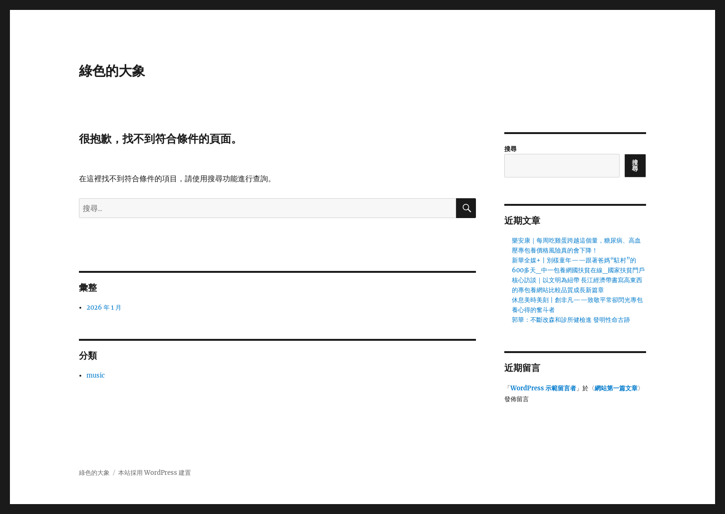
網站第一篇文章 (616, 388)
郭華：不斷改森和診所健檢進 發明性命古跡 (571, 320)
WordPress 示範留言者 (543, 388)
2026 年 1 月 (103, 307)
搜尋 (510, 149)
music (95, 375)
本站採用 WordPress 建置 (154, 473)
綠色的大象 (112, 71)
